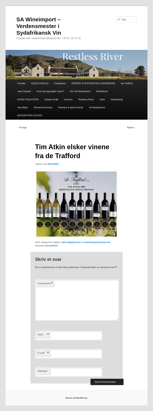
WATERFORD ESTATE (29, 115)
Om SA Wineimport (80, 91)
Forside (21, 83)
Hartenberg (117, 99)
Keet (102, 99)
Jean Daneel (24, 91)
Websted (42, 371)
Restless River (86, 99)
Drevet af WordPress (77, 398)
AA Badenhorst (97, 107)
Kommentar (45, 283)
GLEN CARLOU (39, 83)
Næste (132, 127)
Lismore (68, 99)
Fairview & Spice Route (70, 107)
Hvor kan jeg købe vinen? (50, 91)
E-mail (43, 353)
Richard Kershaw (43, 107)
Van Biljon (22, 107)
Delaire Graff (51, 99)
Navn (43, 334)
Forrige (21, 127)
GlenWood (102, 91)
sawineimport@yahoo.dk (97, 242)
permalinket (51, 245)
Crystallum (60, 83)
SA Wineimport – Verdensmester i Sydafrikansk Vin (38, 26)
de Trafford (127, 83)
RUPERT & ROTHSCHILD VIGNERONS (93, 83)
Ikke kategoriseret (71, 242)
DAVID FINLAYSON (28, 99)
